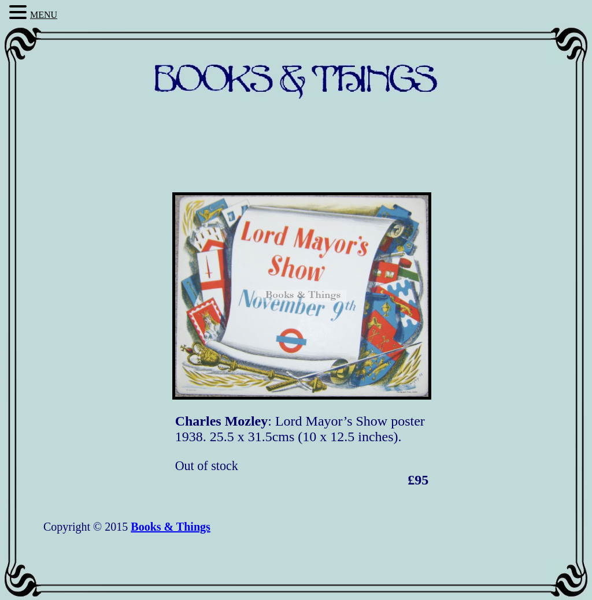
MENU (43, 15)
